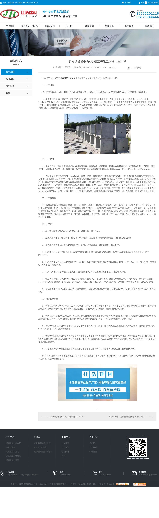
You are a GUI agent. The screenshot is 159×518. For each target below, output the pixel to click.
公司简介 (129, 26)
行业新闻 (65, 447)
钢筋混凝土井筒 (12, 452)
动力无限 (110, 484)
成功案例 (89, 26)
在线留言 (128, 3)
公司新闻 (65, 443)
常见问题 (65, 452)
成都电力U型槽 (69, 78)
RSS (89, 484)
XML (94, 484)
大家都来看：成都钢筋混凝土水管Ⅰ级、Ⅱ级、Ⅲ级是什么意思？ (131, 417)
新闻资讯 (109, 26)
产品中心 (69, 26)
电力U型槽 (50, 26)
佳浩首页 (10, 26)
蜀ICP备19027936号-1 (27, 484)
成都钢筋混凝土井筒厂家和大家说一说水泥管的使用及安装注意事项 (68, 417)
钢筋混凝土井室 (12, 460)
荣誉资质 (93, 452)
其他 (63, 456)
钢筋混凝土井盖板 (13, 456)
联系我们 (149, 26)
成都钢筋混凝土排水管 (43, 452)
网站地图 (82, 484)
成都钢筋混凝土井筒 (42, 443)
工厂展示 (93, 447)
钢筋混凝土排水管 (29, 26)
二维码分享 (137, 67)
